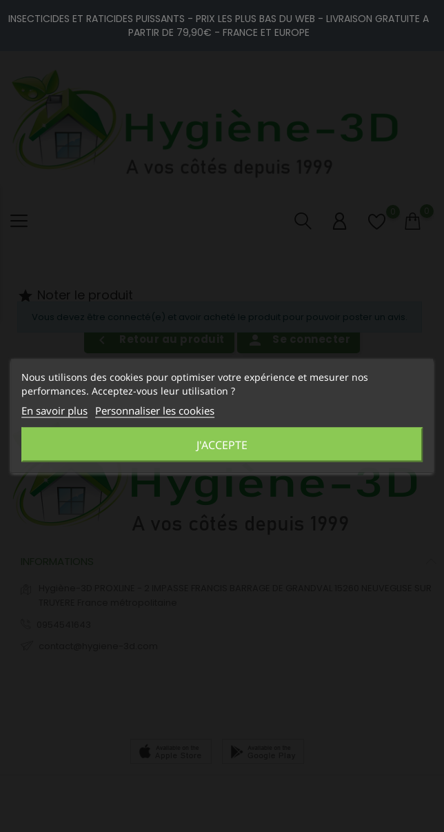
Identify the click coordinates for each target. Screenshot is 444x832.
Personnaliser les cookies (154, 410)
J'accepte (222, 445)
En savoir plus (54, 410)
